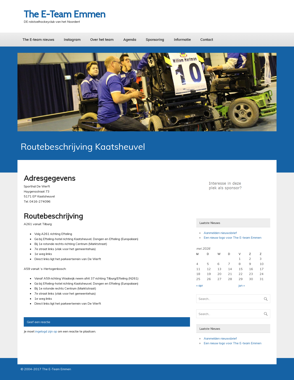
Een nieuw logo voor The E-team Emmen (232, 237)
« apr (199, 285)
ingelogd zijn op (46, 331)
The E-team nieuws (38, 39)
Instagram (72, 39)
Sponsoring (155, 39)
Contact (206, 39)
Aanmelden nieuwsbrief (220, 233)
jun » (242, 285)
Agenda (129, 39)
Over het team (101, 39)
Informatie (182, 39)
